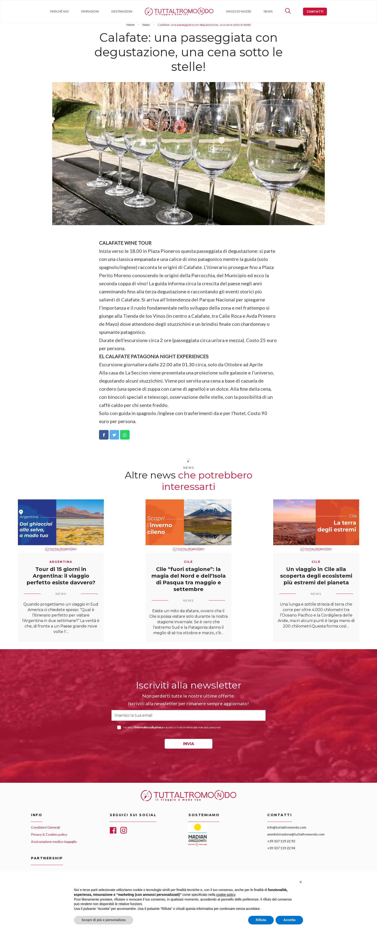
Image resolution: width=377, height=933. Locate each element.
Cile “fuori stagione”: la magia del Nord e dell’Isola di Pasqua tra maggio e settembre (188, 579)
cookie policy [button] (225, 895)
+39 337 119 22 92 (281, 841)
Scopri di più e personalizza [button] (104, 920)
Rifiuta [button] (261, 920)
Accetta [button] (289, 920)
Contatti (315, 11)
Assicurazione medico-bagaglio (54, 842)
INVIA (188, 743)
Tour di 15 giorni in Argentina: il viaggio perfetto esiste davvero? (60, 576)
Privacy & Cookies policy (49, 834)
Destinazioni (121, 11)
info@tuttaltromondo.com (286, 827)
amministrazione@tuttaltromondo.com (296, 834)
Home (149, 11)
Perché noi (59, 11)
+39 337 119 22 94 (281, 848)
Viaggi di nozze (238, 11)
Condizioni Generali (45, 827)
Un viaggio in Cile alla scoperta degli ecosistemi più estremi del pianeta (316, 576)
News (268, 11)
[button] (300, 882)
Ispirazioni (90, 11)
